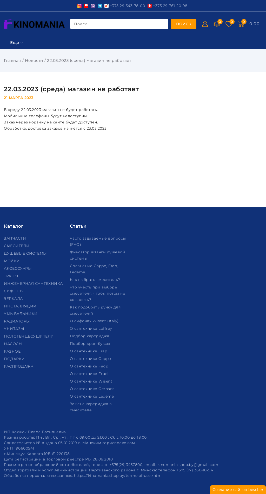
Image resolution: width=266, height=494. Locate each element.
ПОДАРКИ (15, 359)
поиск (80, 24)
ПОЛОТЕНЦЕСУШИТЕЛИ (29, 336)
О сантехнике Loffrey (92, 328)
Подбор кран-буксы (90, 343)
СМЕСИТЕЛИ (17, 245)
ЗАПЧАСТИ (15, 238)
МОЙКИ (12, 261)
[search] (184, 24)
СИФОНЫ (14, 291)
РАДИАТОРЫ (17, 321)
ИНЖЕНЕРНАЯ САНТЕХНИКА (34, 283)
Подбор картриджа (90, 336)
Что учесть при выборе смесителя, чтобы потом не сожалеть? (97, 293)
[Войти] (205, 24)
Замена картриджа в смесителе (91, 406)
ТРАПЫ (11, 276)
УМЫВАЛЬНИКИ (21, 313)
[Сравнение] (217, 24)
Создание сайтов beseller (237, 489)
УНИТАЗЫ (14, 328)
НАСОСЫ (14, 343)
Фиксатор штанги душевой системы (97, 255)
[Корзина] (240, 24)
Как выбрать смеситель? (96, 279)
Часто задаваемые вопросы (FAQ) (98, 241)
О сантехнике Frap (89, 351)
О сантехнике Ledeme (92, 396)
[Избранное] (228, 24)
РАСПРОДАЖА (19, 366)
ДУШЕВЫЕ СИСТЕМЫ (26, 253)
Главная (12, 60)
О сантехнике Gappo (91, 358)
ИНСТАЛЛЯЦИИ (21, 306)
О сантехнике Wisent (92, 381)
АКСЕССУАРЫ (18, 268)
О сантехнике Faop (89, 366)
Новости (34, 60)
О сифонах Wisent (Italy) (95, 321)
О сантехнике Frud (89, 373)
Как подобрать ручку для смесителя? (95, 310)
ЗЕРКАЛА (14, 298)
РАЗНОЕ (13, 351)
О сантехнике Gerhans (93, 388)
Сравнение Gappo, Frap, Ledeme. (94, 269)
